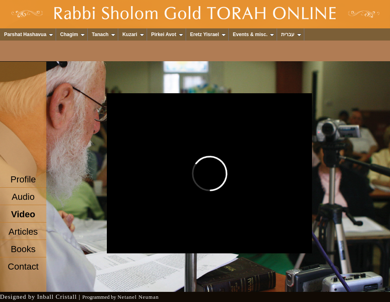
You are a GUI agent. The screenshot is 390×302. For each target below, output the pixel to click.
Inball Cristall (57, 296)
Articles (23, 232)
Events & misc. (253, 34)
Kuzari (133, 34)
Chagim (72, 34)
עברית (291, 34)
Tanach (103, 34)
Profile (23, 179)
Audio (23, 197)
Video (23, 214)
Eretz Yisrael (208, 34)
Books (23, 249)
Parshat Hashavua (28, 34)
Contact (23, 266)
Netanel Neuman (138, 297)
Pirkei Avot (167, 34)
